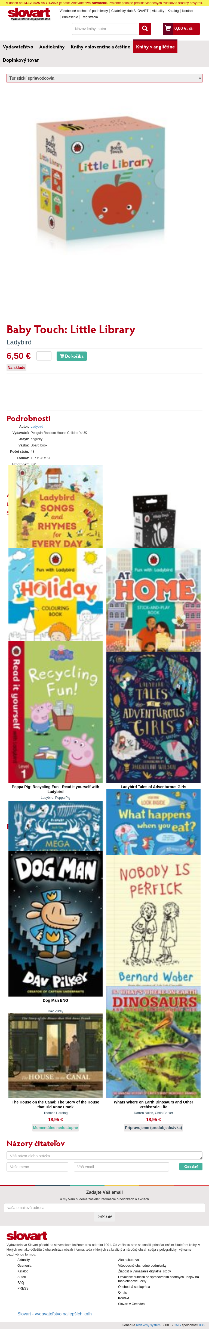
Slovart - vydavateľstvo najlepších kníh (54, 1314)
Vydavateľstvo (18, 46)
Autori (21, 1277)
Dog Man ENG (55, 1000)
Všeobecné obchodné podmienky (84, 11)
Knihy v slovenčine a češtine (100, 46)
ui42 (202, 1325)
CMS (177, 1325)
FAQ (20, 1283)
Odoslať (191, 1166)
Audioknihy (52, 46)
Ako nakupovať (129, 1260)
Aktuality (158, 11)
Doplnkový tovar (21, 60)
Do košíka (72, 356)
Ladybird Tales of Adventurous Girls (153, 787)
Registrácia (90, 17)
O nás (122, 1292)
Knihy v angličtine (155, 46)
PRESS (23, 1288)
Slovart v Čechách (131, 1304)
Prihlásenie (70, 17)
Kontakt (187, 11)
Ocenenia (24, 1266)
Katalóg (173, 11)
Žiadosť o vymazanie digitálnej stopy (144, 1271)
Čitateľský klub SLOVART (129, 11)
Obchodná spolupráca (134, 1287)
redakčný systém (148, 1325)
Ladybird (19, 342)
